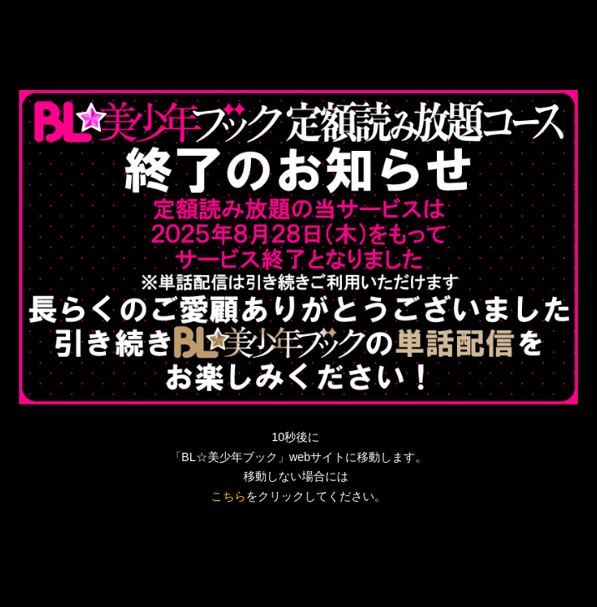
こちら (228, 496)
